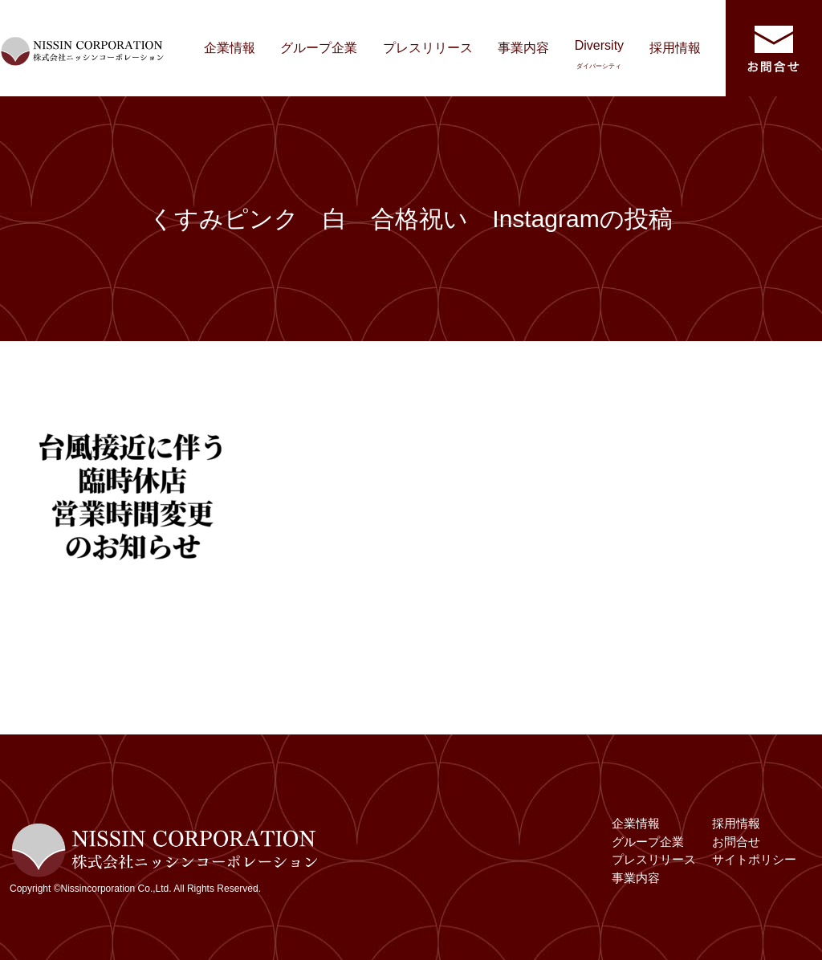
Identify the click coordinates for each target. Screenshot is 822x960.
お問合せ (736, 841)
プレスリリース (428, 48)
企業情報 (229, 48)
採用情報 (675, 48)
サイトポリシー (754, 859)
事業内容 (523, 48)
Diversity (599, 54)
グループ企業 (318, 48)
